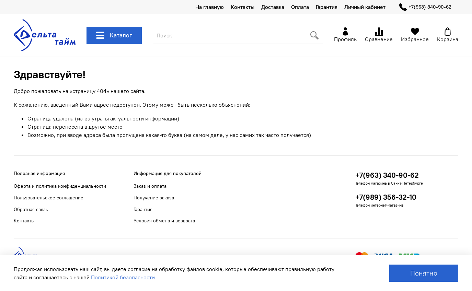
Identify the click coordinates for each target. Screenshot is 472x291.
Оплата (300, 6)
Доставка (272, 6)
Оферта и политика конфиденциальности (60, 186)
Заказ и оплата (150, 186)
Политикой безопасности (123, 277)
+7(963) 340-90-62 (425, 7)
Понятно (423, 273)
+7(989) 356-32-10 (385, 197)
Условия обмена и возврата (164, 221)
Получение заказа (154, 198)
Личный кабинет (364, 6)
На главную (209, 6)
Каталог (114, 35)
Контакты (242, 6)
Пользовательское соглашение (48, 198)
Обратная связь (31, 209)
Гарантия (326, 6)
